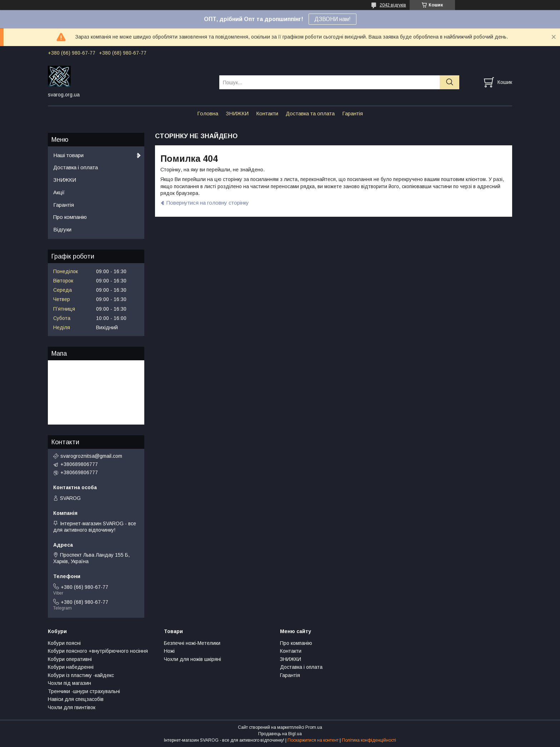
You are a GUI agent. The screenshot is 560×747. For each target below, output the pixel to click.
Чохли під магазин (69, 683)
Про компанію (70, 217)
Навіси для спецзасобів (76, 699)
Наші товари (68, 155)
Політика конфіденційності (369, 740)
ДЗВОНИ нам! (332, 19)
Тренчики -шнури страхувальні (84, 691)
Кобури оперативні (70, 659)
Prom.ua (313, 727)
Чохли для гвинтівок (71, 707)
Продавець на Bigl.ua (280, 733)
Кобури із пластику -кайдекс (81, 675)
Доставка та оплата (310, 113)
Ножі (169, 651)
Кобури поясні (64, 643)
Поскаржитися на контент (313, 740)
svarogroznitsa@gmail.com (91, 456)
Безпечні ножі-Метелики (192, 643)
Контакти (267, 113)
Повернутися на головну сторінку (207, 203)
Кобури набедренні (71, 667)
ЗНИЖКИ (237, 113)
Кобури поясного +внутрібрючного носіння (98, 651)
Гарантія (352, 113)
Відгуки (62, 229)
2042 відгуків (393, 4)
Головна (207, 113)
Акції (59, 192)
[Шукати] (449, 82)
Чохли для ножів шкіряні (192, 659)
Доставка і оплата (75, 167)
